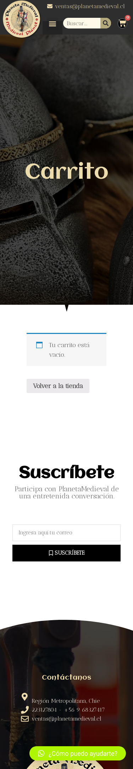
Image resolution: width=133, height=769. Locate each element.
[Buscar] (105, 23)
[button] (53, 24)
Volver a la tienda (58, 386)
